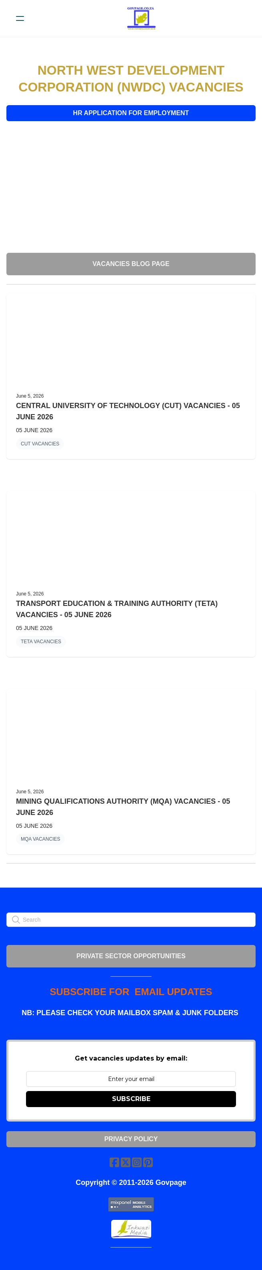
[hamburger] (20, 18)
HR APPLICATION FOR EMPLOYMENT (131, 113)
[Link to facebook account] (114, 1162)
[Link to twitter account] (125, 1162)
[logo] (141, 18)
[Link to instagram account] (137, 1162)
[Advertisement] (131, 187)
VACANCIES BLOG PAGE (130, 263)
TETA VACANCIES (41, 641)
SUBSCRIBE (131, 1099)
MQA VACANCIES (40, 839)
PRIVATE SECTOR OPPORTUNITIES (131, 956)
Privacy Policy (131, 1139)
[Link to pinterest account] (148, 1162)
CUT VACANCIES (40, 444)
